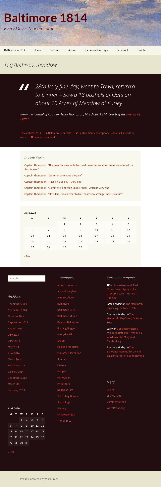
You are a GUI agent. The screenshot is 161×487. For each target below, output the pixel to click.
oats (23, 137)
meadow (128, 133)
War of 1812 (64, 420)
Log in (110, 389)
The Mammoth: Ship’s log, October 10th (125, 318)
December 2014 (17, 304)
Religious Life (65, 390)
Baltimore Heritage (96, 50)
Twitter (142, 50)
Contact (55, 50)
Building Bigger (66, 328)
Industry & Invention (69, 353)
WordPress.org (116, 408)
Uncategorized (66, 414)
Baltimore (54, 133)
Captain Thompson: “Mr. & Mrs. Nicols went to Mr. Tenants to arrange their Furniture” (74, 194)
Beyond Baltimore (68, 322)
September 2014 (18, 322)
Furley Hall (116, 133)
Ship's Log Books (67, 396)
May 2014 (13, 347)
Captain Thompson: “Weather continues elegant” (53, 175)
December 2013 (17, 378)
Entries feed (114, 395)
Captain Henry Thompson (93, 133)
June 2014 (14, 341)
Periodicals (64, 377)
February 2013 (16, 390)
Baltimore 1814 (66, 310)
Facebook (123, 50)
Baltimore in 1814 (14, 50)
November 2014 (17, 310)
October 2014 (16, 316)
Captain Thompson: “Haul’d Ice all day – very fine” (53, 181)
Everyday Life (65, 334)
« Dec (27, 256)
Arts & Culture (65, 297)
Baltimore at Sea (67, 316)
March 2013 (14, 384)
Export (61, 340)
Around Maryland (67, 291)
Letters (61, 365)
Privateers (63, 383)
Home (37, 50)
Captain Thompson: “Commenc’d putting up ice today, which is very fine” (67, 188)
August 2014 (15, 328)
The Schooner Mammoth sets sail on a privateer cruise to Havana (125, 351)
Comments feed (116, 402)
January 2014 (16, 371)
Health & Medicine (68, 347)
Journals (66, 133)
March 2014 (14, 359)
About (72, 50)
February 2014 (16, 365)
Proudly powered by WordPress (39, 479)
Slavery (61, 408)
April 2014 (14, 353)
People (61, 371)
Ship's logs (63, 402)
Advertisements (67, 285)
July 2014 (13, 334)
